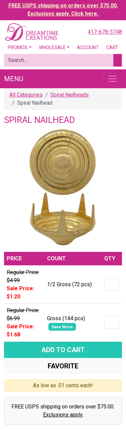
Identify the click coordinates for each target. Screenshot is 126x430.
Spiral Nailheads (69, 95)
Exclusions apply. (63, 414)
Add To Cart (63, 350)
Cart (112, 47)
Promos (18, 47)
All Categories (26, 95)
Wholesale (52, 47)
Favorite (63, 366)
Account (88, 47)
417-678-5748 (105, 32)
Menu (13, 79)
